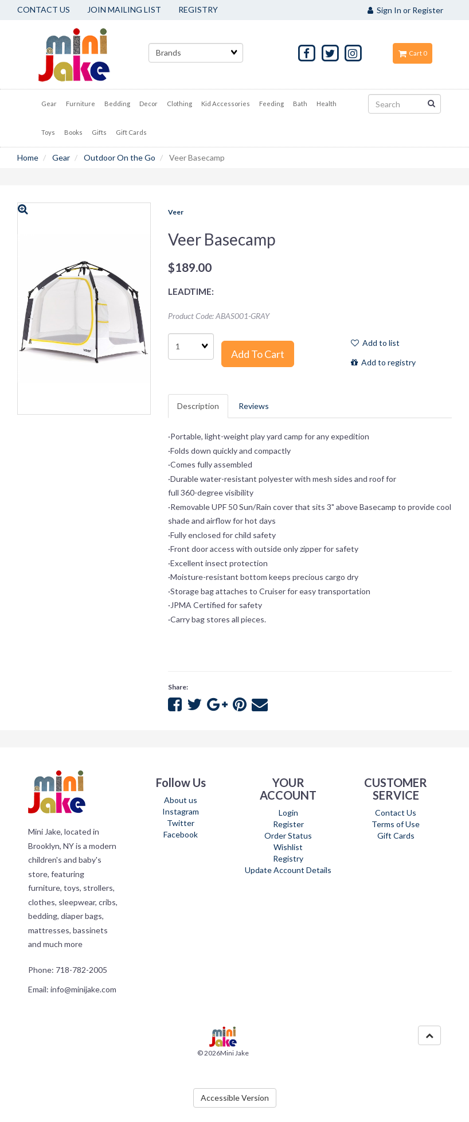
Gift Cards (396, 835)
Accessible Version (235, 1097)
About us (180, 800)
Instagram (180, 811)
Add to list (375, 343)
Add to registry (383, 362)
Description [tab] (198, 406)
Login (288, 812)
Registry (288, 858)
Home (27, 157)
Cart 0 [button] (412, 53)
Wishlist (288, 847)
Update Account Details (288, 870)
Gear (61, 157)
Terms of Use (396, 824)
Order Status (288, 835)
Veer (175, 212)
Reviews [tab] (254, 406)
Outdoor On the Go (119, 157)
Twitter (180, 823)
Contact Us (395, 812)
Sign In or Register (405, 10)
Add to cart (257, 354)
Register (288, 824)
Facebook (180, 834)
